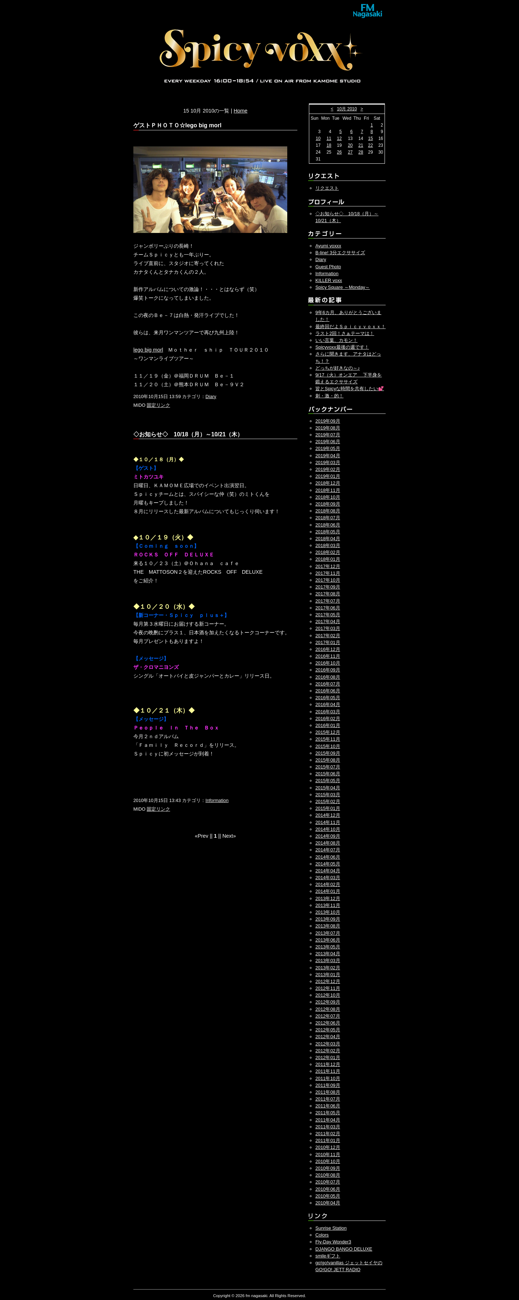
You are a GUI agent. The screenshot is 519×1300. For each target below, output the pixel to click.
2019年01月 (327, 476)
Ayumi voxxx (328, 245)
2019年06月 (327, 441)
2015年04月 (327, 787)
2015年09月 (327, 753)
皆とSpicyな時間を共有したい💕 (349, 388)
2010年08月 (327, 1175)
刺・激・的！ (329, 395)
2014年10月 (327, 829)
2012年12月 (327, 981)
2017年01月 (327, 642)
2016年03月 (327, 711)
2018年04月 (327, 538)
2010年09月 (327, 1168)
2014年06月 (327, 857)
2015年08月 (327, 760)
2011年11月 (327, 1071)
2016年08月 (327, 677)
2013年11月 (327, 905)
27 (350, 152)
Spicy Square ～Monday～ (342, 287)
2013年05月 (327, 946)
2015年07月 (327, 767)
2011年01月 (327, 1140)
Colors (322, 1235)
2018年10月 (327, 497)
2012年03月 (327, 1043)
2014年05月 (327, 864)
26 (339, 152)
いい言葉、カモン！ (336, 340)
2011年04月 (327, 1120)
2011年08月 (327, 1092)
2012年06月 (327, 1023)
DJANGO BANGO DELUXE (343, 1249)
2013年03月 (327, 960)
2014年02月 (327, 884)
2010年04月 (327, 1203)
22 (370, 145)
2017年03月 (327, 628)
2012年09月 (327, 1002)
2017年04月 (327, 621)
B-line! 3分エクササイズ (340, 252)
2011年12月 (327, 1064)
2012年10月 (327, 995)
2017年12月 (327, 566)
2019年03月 (327, 462)
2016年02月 (327, 718)
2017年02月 (327, 635)
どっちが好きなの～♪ (337, 368)
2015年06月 (327, 773)
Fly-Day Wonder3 (333, 1241)
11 (329, 138)
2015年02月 (327, 801)
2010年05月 (327, 1196)
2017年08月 (327, 593)
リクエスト (327, 188)
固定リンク (158, 405)
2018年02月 (327, 552)
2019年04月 (327, 455)
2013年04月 (327, 953)
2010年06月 (327, 1189)
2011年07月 (327, 1099)
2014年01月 (327, 891)
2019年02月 (327, 469)
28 (360, 152)
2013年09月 (327, 919)
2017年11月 (327, 573)
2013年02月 (327, 967)
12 (339, 138)
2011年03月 (327, 1126)
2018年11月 (327, 490)
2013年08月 (327, 926)
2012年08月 (327, 1009)
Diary (210, 396)
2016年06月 (327, 690)
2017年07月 (327, 601)
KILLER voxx (328, 280)
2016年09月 (327, 670)
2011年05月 (327, 1112)
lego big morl (148, 350)
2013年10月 (327, 912)
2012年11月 (327, 988)
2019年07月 (327, 434)
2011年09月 (327, 1085)
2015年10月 (327, 746)
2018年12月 (327, 483)
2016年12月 (327, 649)
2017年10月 (327, 580)
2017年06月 (327, 608)
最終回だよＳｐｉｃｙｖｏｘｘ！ (350, 326)
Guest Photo (328, 266)
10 (318, 138)
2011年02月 (327, 1133)
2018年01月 (327, 559)
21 (360, 145)
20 (350, 145)
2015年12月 (327, 732)
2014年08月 (327, 843)
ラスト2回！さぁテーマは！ (344, 333)
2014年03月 (327, 877)
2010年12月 (327, 1147)
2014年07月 (327, 849)
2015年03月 (327, 794)
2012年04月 (327, 1036)
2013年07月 (327, 933)
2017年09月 (327, 587)
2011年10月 (327, 1078)
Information (217, 800)
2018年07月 (327, 517)
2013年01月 (327, 974)
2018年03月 (327, 545)
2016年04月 (327, 704)
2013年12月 (327, 898)
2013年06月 (327, 940)
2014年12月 (327, 815)
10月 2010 (347, 108)
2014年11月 (327, 822)
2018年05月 (327, 531)
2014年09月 (327, 836)
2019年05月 (327, 448)
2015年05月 (327, 780)
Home (240, 111)
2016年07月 (327, 684)
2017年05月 (327, 614)
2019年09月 (327, 421)
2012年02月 (327, 1050)
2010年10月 (327, 1161)
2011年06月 (327, 1106)
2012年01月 (327, 1057)
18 (329, 145)
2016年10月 (327, 663)
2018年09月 (327, 504)
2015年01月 (327, 808)
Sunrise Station (331, 1228)
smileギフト (327, 1256)
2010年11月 (327, 1154)
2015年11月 (327, 739)
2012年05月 (327, 1029)
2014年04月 (327, 870)
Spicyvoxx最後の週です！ (342, 347)
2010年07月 (327, 1182)
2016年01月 (327, 725)
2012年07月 (327, 1016)
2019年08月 (327, 428)
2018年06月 (327, 525)
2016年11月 (327, 656)
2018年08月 (327, 511)
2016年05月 (327, 697)
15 (370, 138)
